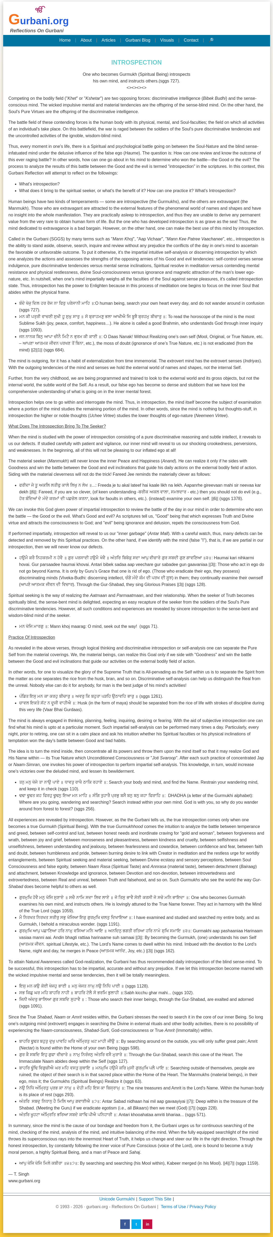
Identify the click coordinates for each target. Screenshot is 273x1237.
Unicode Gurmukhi (117, 1199)
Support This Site (155, 1199)
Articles (108, 40)
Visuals (167, 40)
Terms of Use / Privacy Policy (188, 1206)
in (147, 1224)
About (86, 40)
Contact (191, 40)
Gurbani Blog (138, 40)
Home (65, 40)
